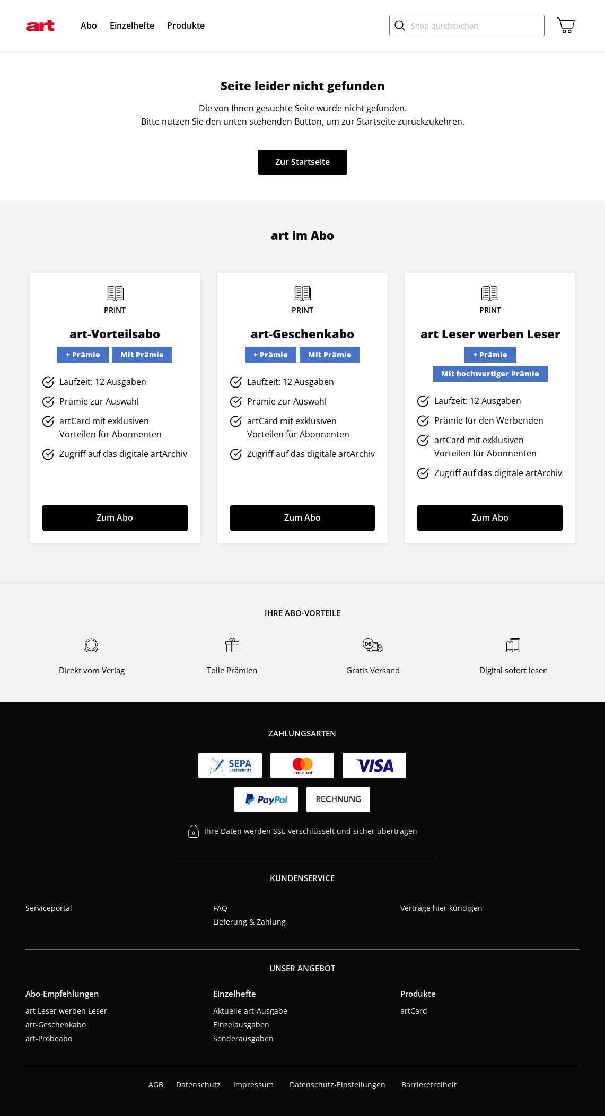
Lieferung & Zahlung (249, 922)
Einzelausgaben (241, 1025)
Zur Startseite (302, 162)
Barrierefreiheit (429, 1084)
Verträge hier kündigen (441, 908)
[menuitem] (88, 25)
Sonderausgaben (243, 1038)
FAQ (220, 908)
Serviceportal (48, 908)
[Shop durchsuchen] (467, 25)
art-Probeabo (48, 1038)
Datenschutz (198, 1084)
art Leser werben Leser (66, 1011)
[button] (88, 25)
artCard (413, 1011)
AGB (155, 1084)
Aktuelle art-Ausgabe (250, 1011)
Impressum (253, 1084)
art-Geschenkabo (55, 1025)
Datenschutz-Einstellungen (337, 1084)
